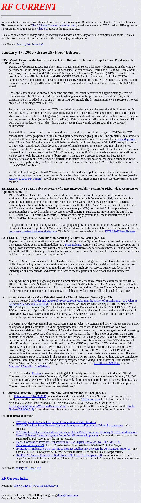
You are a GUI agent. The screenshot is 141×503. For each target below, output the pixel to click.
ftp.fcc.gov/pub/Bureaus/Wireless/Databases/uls (37, 406)
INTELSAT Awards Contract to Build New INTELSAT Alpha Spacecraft (59, 455)
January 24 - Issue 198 (28, 467)
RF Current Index (14, 478)
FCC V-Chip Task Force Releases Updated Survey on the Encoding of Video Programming (69, 425)
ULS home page (90, 399)
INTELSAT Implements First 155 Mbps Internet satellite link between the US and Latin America (73, 448)
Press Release (73, 244)
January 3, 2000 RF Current (25, 178)
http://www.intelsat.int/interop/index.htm (33, 231)
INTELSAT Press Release (120, 231)
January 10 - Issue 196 (30, 44)
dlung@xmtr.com (67, 495)
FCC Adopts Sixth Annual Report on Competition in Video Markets (56, 422)
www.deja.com (126, 139)
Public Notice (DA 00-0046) (30, 396)
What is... (42, 28)
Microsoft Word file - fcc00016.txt (29, 366)
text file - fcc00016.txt (107, 363)
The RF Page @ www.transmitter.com (53, 25)
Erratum (36, 373)
